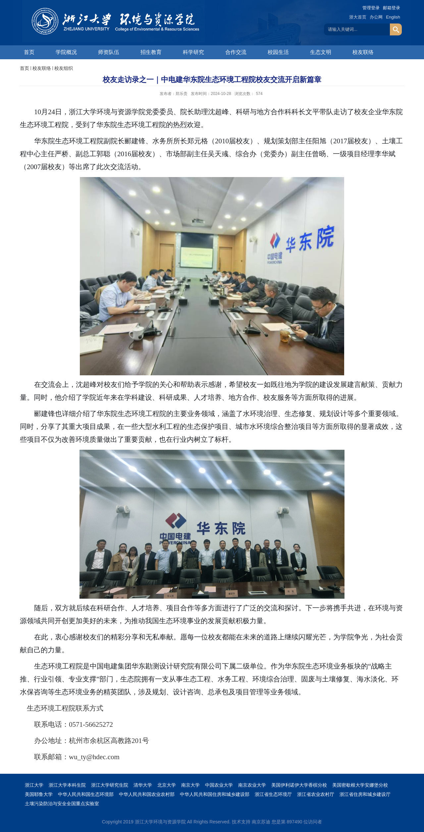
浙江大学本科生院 (67, 785)
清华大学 (142, 785)
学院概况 (66, 52)
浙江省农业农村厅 (315, 794)
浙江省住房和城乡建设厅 (365, 794)
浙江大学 (34, 785)
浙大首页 (357, 17)
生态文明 (320, 52)
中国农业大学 (219, 785)
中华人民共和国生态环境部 (86, 794)
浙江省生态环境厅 (273, 794)
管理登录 (371, 7)
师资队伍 (108, 52)
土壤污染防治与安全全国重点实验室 (62, 803)
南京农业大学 (252, 785)
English (393, 17)
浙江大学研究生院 (109, 785)
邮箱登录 (391, 7)
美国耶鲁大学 (39, 794)
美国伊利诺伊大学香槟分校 (299, 785)
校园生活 (278, 52)
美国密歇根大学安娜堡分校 (360, 785)
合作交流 (235, 52)
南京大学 (190, 785)
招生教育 (151, 52)
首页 (29, 52)
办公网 (376, 17)
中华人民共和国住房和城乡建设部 (214, 794)
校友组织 (63, 68)
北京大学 (166, 785)
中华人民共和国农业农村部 (147, 794)
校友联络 (363, 52)
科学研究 (193, 52)
